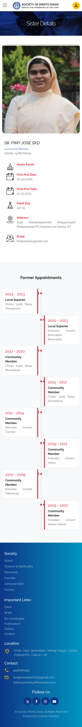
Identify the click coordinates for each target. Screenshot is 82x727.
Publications (12, 623)
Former (9, 589)
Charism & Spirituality (18, 566)
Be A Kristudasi (14, 618)
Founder (10, 578)
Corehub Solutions (48, 716)
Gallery (9, 629)
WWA (8, 613)
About (8, 560)
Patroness (11, 572)
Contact (9, 634)
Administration (14, 584)
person (76, 5)
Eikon (8, 607)
